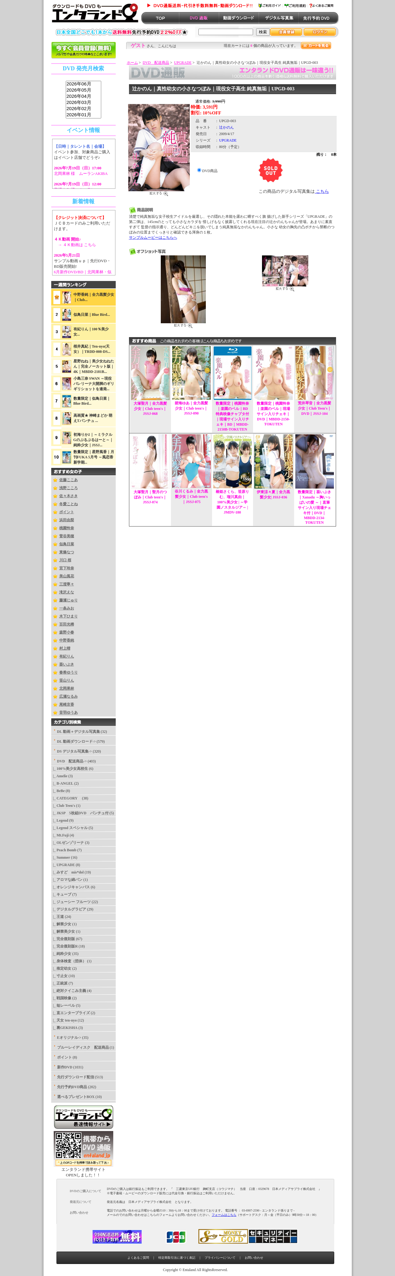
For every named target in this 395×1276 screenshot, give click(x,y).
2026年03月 (83, 103)
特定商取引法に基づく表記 (176, 1257)
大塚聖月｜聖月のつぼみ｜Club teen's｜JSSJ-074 (150, 497)
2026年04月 (83, 96)
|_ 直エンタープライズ (70, 1013)
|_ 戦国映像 (61, 998)
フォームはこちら (224, 1214)
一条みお (66, 608)
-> (72, 761)
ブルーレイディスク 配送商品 (83, 1047)
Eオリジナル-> (69, 1037)
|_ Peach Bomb (64, 850)
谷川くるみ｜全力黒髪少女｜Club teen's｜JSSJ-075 (191, 496)
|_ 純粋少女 (61, 954)
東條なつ (66, 552)
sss (83, 99)
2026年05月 (83, 90)
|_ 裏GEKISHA (64, 1028)
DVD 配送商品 (156, 62)
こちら (322, 191)
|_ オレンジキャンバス (70, 887)
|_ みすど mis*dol (67, 872)
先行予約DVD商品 (72, 1087)
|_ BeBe (58, 791)
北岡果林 (66, 688)
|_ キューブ (61, 894)
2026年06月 (83, 84)
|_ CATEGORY (66, 798)
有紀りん (66, 656)
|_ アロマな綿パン (67, 880)
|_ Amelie (59, 776)
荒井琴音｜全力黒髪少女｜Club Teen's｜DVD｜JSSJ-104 (314, 408)
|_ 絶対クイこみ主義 (68, 991)
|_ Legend (60, 820)
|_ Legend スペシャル (69, 828)
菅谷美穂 (66, 536)
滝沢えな (66, 592)
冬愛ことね (68, 504)
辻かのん (226, 127)
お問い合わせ (254, 1257)
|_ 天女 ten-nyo (64, 1020)
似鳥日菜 (66, 544)
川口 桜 (65, 560)
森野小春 (66, 632)
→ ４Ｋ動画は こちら (75, 244)
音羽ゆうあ (68, 712)
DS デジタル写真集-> (74, 751)
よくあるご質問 (138, 1257)
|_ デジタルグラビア (68, 909)
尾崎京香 (66, 704)
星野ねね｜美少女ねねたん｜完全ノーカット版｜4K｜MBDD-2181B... (93, 366)
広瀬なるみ (68, 696)
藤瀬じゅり (68, 600)
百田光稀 (66, 624)
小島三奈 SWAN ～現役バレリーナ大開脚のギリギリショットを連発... (93, 383)
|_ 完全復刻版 (63, 939)
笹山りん (66, 680)
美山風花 (66, 576)
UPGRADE (183, 62)
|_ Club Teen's (63, 805)
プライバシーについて (220, 1257)
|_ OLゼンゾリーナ (67, 842)
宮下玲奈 (66, 568)
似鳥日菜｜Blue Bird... (91, 314)
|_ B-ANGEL (62, 783)
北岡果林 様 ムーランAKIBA (81, 173)
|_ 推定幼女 (61, 968)
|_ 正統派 (59, 983)
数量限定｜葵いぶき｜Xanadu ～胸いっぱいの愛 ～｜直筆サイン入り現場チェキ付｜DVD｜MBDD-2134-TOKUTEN (314, 507)
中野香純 (66, 640)
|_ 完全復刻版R (64, 946)
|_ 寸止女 (59, 976)
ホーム (132, 62)
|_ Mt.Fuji (60, 835)
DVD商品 (210, 171)
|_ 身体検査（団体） (68, 961)
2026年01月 (83, 115)
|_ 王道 (57, 917)
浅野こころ (68, 488)
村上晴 (64, 648)
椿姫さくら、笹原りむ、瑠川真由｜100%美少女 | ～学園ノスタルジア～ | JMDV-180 (232, 501)
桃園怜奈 (66, 528)
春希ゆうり (68, 672)
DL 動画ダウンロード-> (76, 741)
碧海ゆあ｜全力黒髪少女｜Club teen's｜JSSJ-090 (191, 408)
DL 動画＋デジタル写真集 (78, 731)
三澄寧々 (66, 584)
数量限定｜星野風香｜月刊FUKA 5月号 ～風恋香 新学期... (93, 457)
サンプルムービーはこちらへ (153, 237)
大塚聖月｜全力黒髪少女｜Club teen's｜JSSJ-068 (150, 408)
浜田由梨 (66, 520)
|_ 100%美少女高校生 (69, 768)
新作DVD (65, 1067)
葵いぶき (66, 664)
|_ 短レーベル (63, 1005)
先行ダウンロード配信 (75, 1077)
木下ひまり (68, 616)
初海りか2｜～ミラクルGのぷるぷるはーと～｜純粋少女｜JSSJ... (93, 439)
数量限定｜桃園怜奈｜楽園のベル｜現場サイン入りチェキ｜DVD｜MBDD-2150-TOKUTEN (273, 413)
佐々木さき (68, 496)
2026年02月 (83, 109)
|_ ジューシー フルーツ (71, 902)
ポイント (66, 512)
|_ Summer (60, 857)
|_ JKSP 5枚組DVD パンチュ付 (80, 813)
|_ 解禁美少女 (63, 931)
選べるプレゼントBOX (76, 1097)
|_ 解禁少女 (61, 924)
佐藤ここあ (68, 480)
